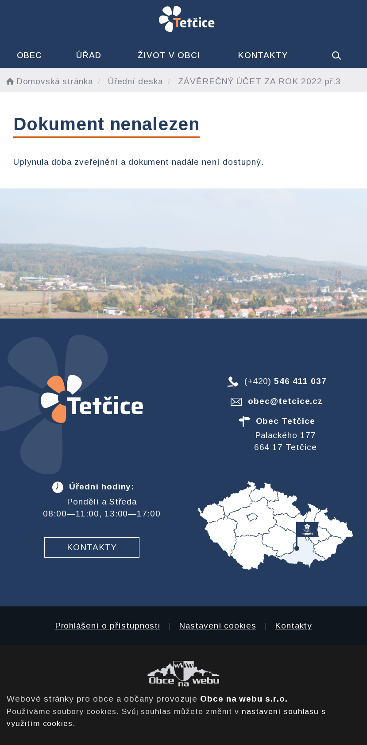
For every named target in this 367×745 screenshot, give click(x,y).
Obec (29, 55)
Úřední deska (135, 81)
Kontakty (263, 55)
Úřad (88, 55)
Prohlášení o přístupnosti (108, 625)
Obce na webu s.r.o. (244, 698)
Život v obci (169, 55)
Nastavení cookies (217, 625)
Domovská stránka (48, 81)
